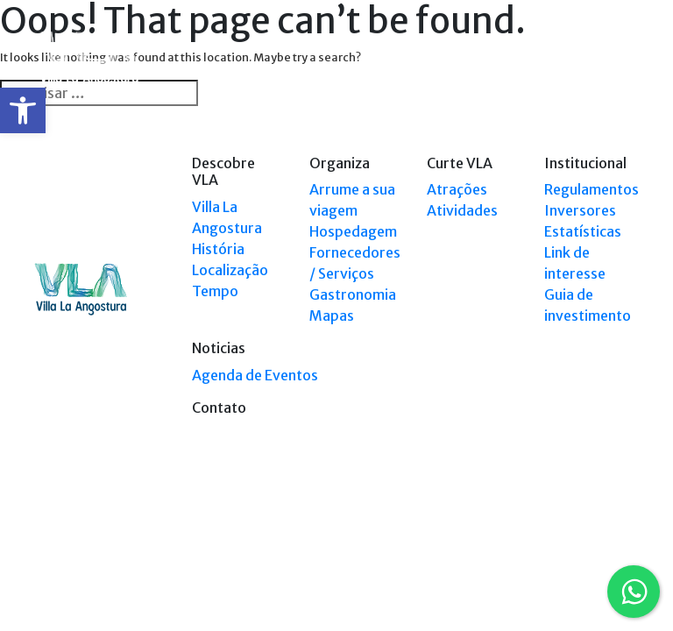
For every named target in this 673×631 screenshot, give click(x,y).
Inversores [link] (580, 210)
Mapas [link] (331, 315)
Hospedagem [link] (353, 231)
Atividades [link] (462, 210)
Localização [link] (230, 270)
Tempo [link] (215, 291)
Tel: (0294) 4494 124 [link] (590, 549)
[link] (23, 110)
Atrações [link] (457, 189)
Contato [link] (219, 407)
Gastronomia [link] (352, 294)
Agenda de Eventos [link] (255, 375)
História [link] (218, 249)
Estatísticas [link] (582, 231)
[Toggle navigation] (627, 59)
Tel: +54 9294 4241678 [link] (585, 565)
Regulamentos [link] (591, 189)
